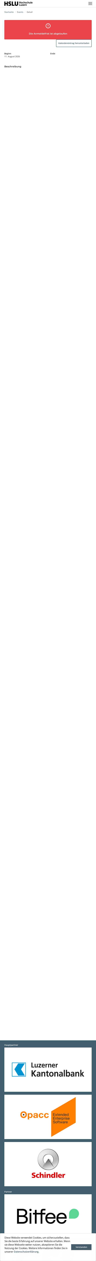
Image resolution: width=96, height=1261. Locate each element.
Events (20, 12)
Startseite (9, 12)
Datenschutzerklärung (26, 1251)
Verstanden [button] (81, 1247)
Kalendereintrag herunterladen (73, 43)
